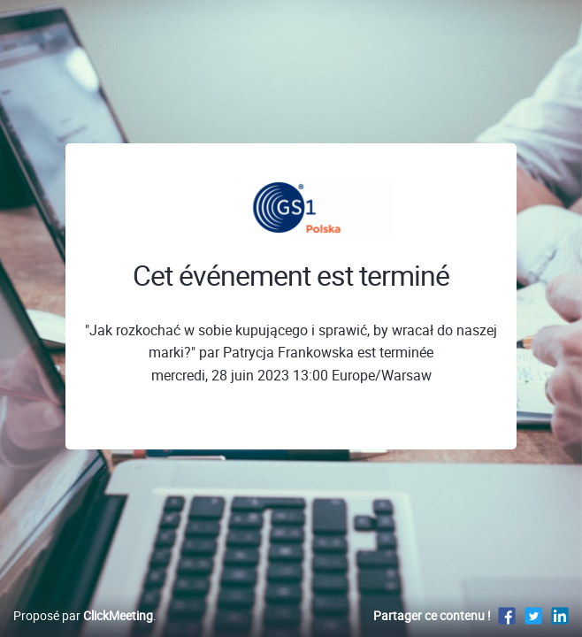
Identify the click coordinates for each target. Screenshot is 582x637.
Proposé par (83, 615)
